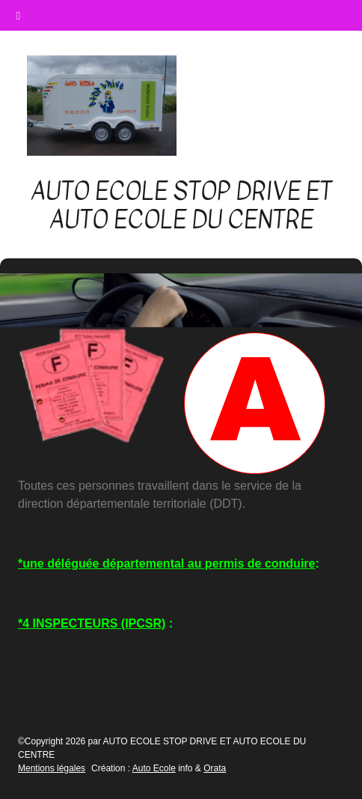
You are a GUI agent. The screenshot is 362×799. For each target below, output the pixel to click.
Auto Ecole (154, 768)
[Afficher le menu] (315, 106)
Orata (214, 768)
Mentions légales (51, 768)
